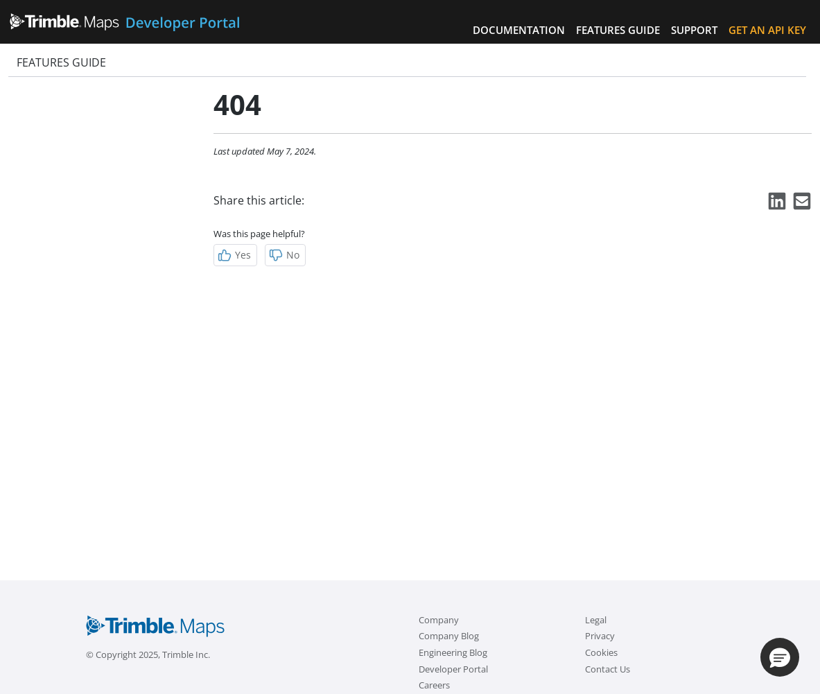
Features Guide (618, 30)
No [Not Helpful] (283, 255)
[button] (779, 657)
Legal (596, 620)
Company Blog (449, 636)
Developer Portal (453, 669)
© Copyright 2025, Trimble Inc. (148, 654)
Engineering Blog (453, 652)
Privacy (600, 636)
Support (694, 30)
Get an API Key (767, 30)
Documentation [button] (519, 30)
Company (439, 620)
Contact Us (607, 669)
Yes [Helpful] (234, 255)
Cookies (601, 652)
